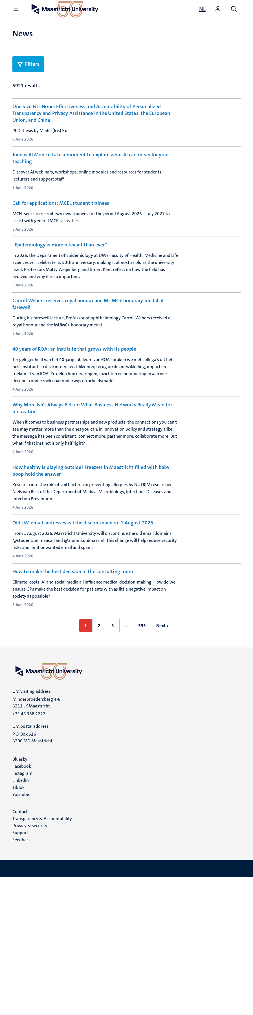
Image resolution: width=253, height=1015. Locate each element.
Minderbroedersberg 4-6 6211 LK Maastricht (36, 840)
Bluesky (19, 897)
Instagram (22, 911)
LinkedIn (20, 918)
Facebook (21, 904)
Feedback (21, 977)
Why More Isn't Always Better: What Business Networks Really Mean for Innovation (92, 500)
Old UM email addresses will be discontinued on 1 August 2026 (82, 627)
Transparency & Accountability (42, 956)
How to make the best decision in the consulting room (72, 692)
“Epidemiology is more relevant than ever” (59, 302)
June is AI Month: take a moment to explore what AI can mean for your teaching (90, 175)
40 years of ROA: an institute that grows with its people (74, 432)
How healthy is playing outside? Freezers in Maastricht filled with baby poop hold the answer (91, 566)
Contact (20, 949)
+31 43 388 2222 (28, 851)
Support (20, 970)
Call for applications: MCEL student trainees (60, 236)
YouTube (20, 932)
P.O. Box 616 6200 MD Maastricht (32, 875)
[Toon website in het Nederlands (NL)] (202, 9)
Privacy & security (29, 963)
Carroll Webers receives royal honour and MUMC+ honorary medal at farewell (88, 370)
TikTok (18, 925)
